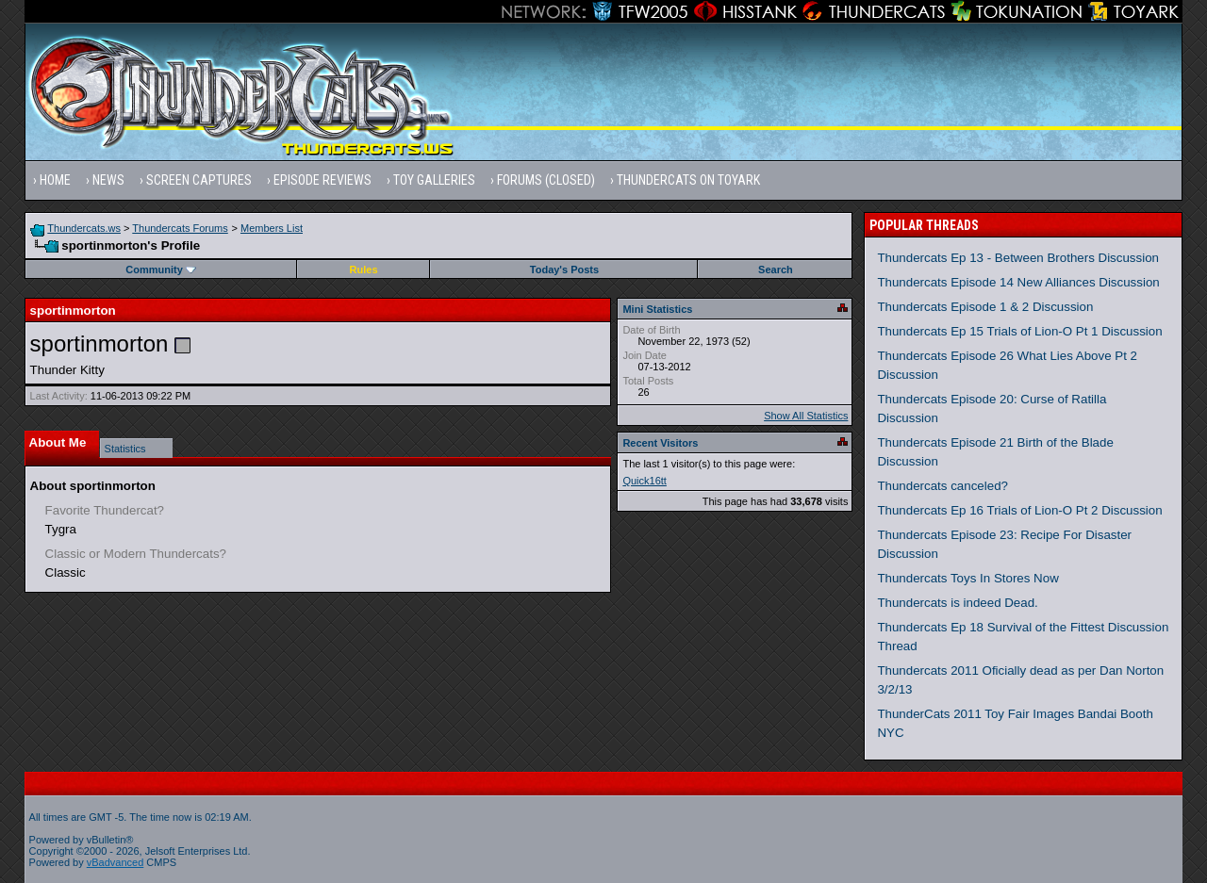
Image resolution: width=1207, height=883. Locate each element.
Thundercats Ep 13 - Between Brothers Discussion (1018, 258)
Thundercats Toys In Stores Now (967, 578)
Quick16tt (644, 480)
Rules (364, 269)
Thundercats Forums (179, 228)
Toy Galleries (434, 180)
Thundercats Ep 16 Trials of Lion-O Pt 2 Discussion (1019, 510)
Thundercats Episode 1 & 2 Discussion (985, 307)
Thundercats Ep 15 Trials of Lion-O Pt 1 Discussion (1019, 331)
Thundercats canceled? (942, 486)
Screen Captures (199, 180)
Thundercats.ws (84, 228)
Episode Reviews (322, 180)
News (108, 180)
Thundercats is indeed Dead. (957, 603)
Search (775, 269)
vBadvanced (115, 862)
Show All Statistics (806, 415)
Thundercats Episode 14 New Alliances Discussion (1018, 282)
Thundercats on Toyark (688, 180)
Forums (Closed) (546, 180)
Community (160, 269)
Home (55, 180)
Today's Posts (564, 269)
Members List (271, 228)
